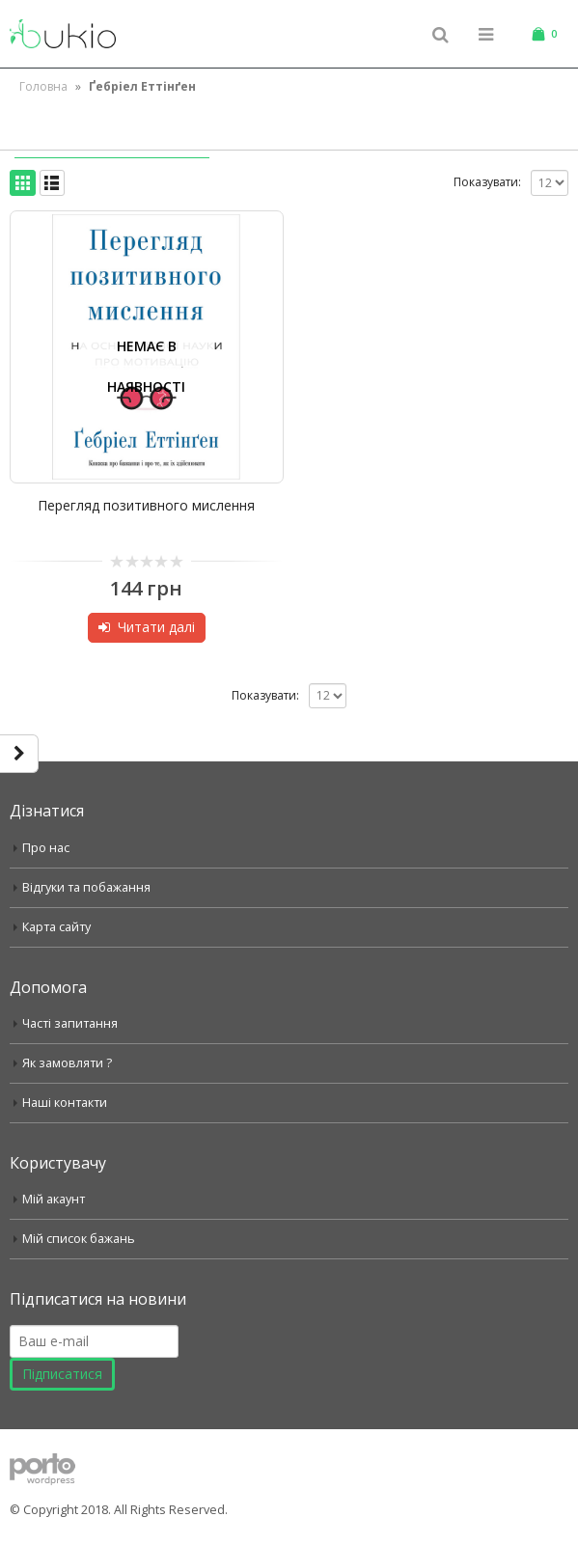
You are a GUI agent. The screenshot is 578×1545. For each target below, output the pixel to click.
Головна (43, 86)
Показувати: (487, 182)
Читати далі (156, 627)
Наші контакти (64, 1102)
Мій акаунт (53, 1199)
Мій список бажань (78, 1238)
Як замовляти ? (67, 1063)
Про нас (45, 848)
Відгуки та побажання (86, 887)
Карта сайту (56, 927)
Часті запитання (70, 1023)
